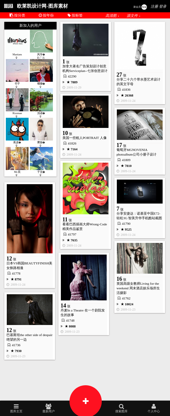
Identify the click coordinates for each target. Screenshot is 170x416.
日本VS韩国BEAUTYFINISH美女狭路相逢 (29, 265)
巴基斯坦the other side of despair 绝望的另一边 (29, 337)
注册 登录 (158, 6)
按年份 (46, 15)
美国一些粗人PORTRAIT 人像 (84, 138)
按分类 (17, 15)
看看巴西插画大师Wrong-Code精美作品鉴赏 (84, 226)
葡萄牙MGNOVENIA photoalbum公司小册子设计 (136, 152)
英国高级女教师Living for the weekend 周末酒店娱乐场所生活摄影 (138, 288)
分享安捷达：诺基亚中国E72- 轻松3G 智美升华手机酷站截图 (139, 216)
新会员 (140, 7)
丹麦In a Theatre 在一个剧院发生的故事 (83, 312)
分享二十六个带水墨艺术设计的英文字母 (138, 81)
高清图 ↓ (112, 16)
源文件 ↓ (133, 16)
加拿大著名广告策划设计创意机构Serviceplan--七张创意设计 (85, 68)
